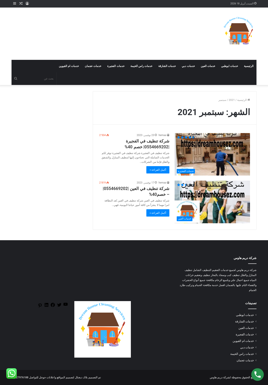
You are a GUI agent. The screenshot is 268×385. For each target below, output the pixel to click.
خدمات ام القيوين (69, 66)
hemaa (162, 135)
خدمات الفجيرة (115, 66)
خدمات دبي (188, 66)
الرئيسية (249, 66)
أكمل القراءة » (157, 169)
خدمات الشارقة (167, 66)
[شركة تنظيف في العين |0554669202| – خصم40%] (212, 202)
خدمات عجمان (93, 66)
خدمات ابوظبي (229, 66)
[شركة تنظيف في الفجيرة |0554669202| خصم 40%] (212, 154)
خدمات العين (208, 66)
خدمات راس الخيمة (141, 66)
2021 (232, 99)
